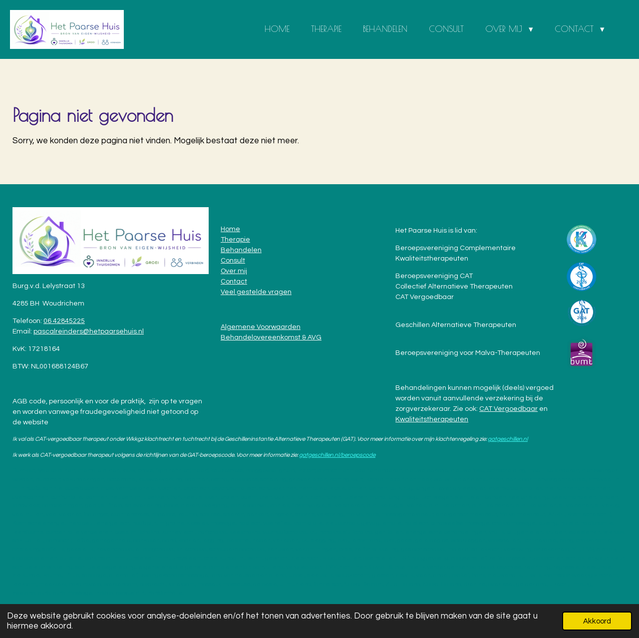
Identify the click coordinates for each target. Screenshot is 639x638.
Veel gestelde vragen (256, 292)
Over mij (234, 271)
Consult (233, 260)
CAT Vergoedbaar (508, 408)
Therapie (235, 239)
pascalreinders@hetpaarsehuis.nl (88, 331)
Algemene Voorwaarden (261, 326)
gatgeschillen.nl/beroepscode (337, 455)
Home (230, 229)
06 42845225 (64, 321)
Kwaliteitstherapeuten (431, 419)
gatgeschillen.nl (508, 439)
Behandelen (241, 250)
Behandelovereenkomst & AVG (271, 337)
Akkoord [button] (597, 621)
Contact (234, 281)
